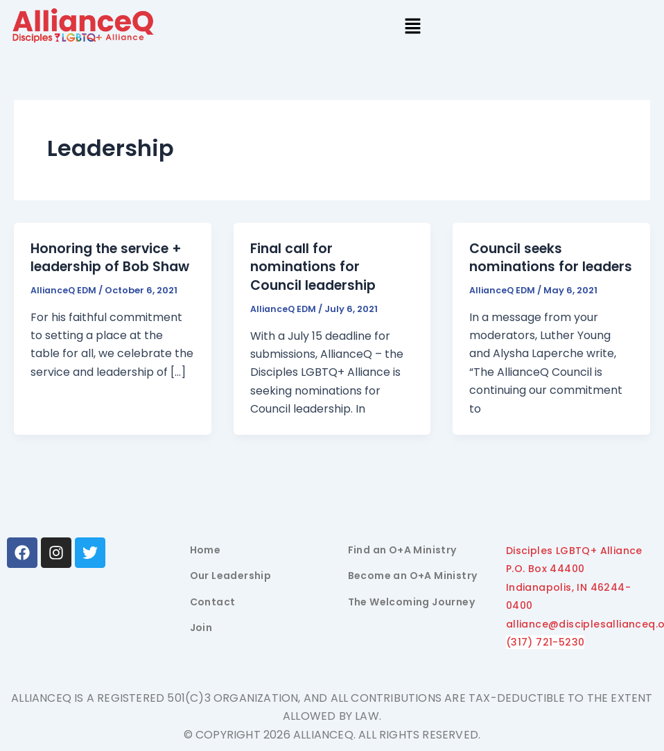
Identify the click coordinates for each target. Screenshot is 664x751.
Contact (213, 603)
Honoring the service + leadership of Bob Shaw (110, 266)
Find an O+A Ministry (402, 551)
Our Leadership (231, 578)
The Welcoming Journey (411, 603)
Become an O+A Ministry (413, 578)
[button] (413, 27)
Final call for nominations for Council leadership (316, 266)
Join (201, 630)
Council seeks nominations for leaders (526, 266)
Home (205, 551)
